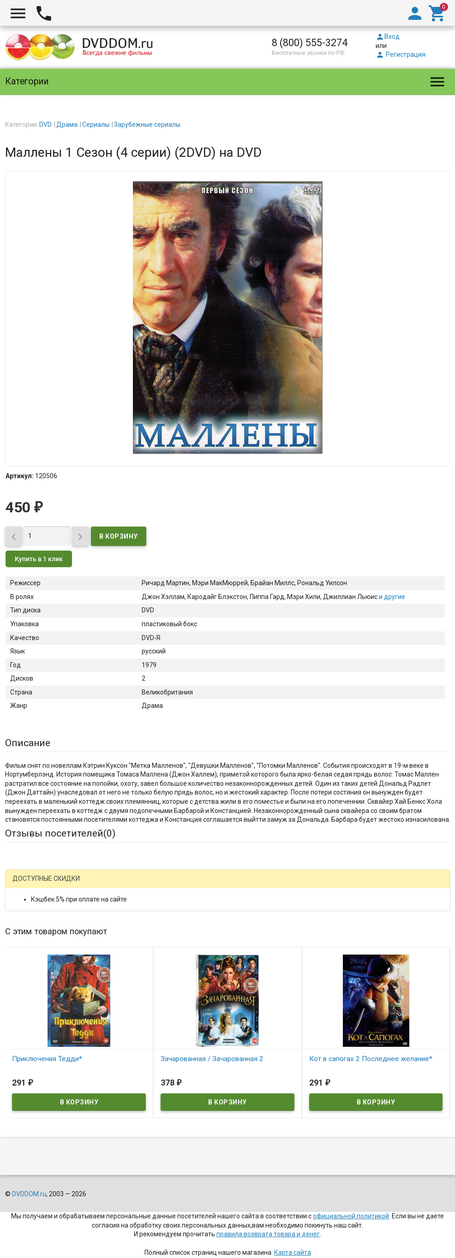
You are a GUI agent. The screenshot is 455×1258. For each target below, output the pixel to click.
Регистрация (400, 54)
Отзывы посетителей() (60, 833)
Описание (27, 742)
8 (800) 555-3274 (309, 42)
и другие (391, 596)
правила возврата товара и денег (268, 1216)
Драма (67, 124)
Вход (388, 36)
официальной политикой (351, 1198)
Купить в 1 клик (39, 559)
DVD (45, 124)
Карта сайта (292, 1234)
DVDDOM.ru (29, 1176)
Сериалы (95, 124)
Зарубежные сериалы (147, 124)
